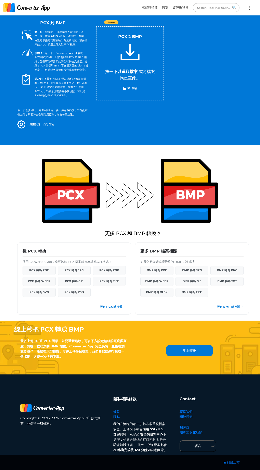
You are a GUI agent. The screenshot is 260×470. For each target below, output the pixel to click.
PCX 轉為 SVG (39, 292)
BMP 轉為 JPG (192, 270)
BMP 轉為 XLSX (157, 292)
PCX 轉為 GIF (74, 281)
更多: (250, 8)
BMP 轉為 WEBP (156, 281)
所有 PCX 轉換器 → (113, 307)
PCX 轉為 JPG (74, 270)
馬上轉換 (189, 350)
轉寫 (165, 7)
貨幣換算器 (180, 7)
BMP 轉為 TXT (227, 281)
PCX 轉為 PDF (39, 270)
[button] (21, 124)
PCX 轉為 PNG (109, 270)
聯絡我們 (186, 411)
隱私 (116, 417)
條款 (116, 411)
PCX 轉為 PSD (74, 292)
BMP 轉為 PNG (227, 270)
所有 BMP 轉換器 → (230, 307)
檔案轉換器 (150, 7)
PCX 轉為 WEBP (39, 281)
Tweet (153, 24)
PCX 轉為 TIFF (109, 281)
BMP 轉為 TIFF (192, 292)
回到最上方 (231, 462)
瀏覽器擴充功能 (191, 432)
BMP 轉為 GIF (192, 281)
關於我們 (186, 417)
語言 (198, 446)
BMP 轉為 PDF (157, 270)
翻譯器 (184, 427)
